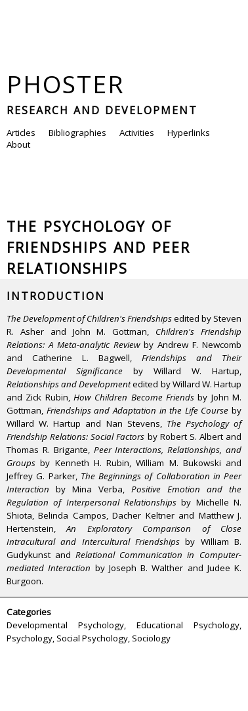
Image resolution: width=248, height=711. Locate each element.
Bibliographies (77, 133)
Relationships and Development (69, 384)
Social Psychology (92, 638)
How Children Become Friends (133, 397)
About (18, 144)
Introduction (56, 296)
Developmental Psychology (65, 625)
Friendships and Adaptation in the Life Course (138, 410)
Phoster (66, 83)
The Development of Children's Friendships (89, 318)
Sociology (151, 638)
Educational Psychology (187, 625)
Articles (21, 133)
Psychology (29, 638)
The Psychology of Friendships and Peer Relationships (98, 247)
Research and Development (102, 110)
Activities (136, 133)
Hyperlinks (188, 133)
